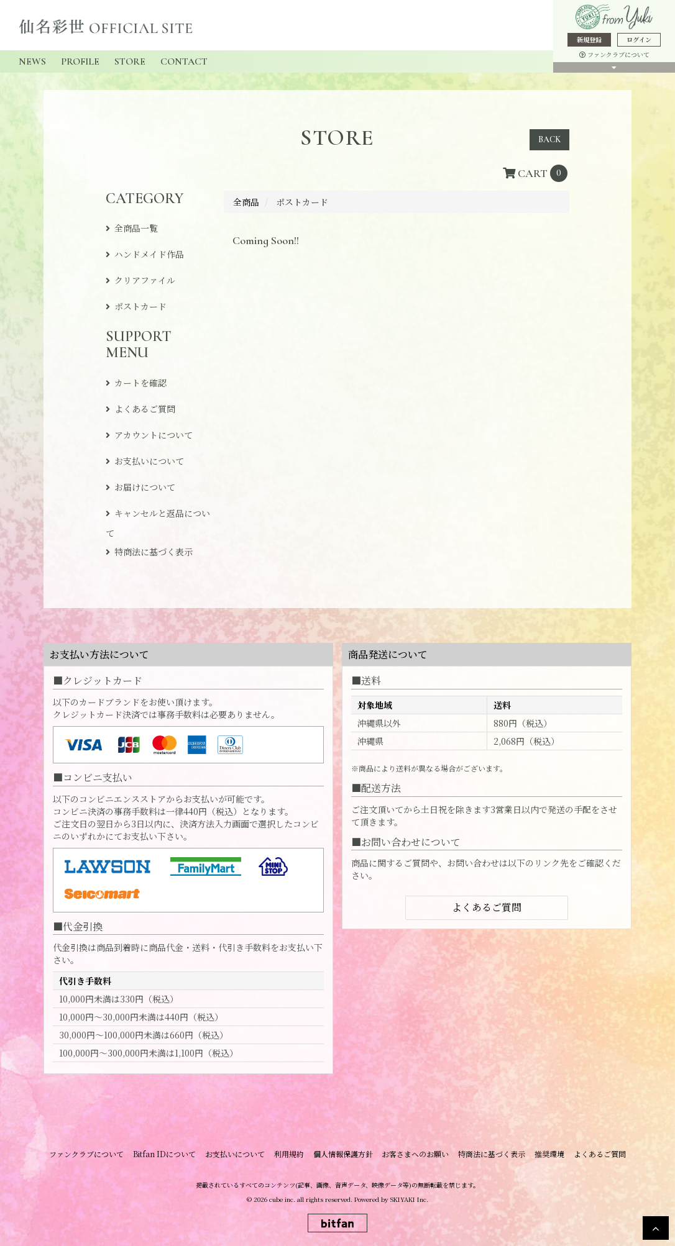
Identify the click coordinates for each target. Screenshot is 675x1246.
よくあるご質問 (144, 408)
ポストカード (140, 306)
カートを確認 (140, 382)
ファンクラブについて (614, 54)
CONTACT (184, 61)
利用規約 (292, 1153)
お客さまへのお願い (412, 1153)
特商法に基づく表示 (153, 551)
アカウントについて (153, 435)
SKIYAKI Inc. (409, 1198)
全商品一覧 (136, 228)
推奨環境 (541, 1153)
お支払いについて (149, 461)
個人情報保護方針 (343, 1153)
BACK (549, 139)
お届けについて (144, 487)
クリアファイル (144, 280)
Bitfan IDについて (173, 1153)
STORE (129, 61)
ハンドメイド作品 (149, 254)
